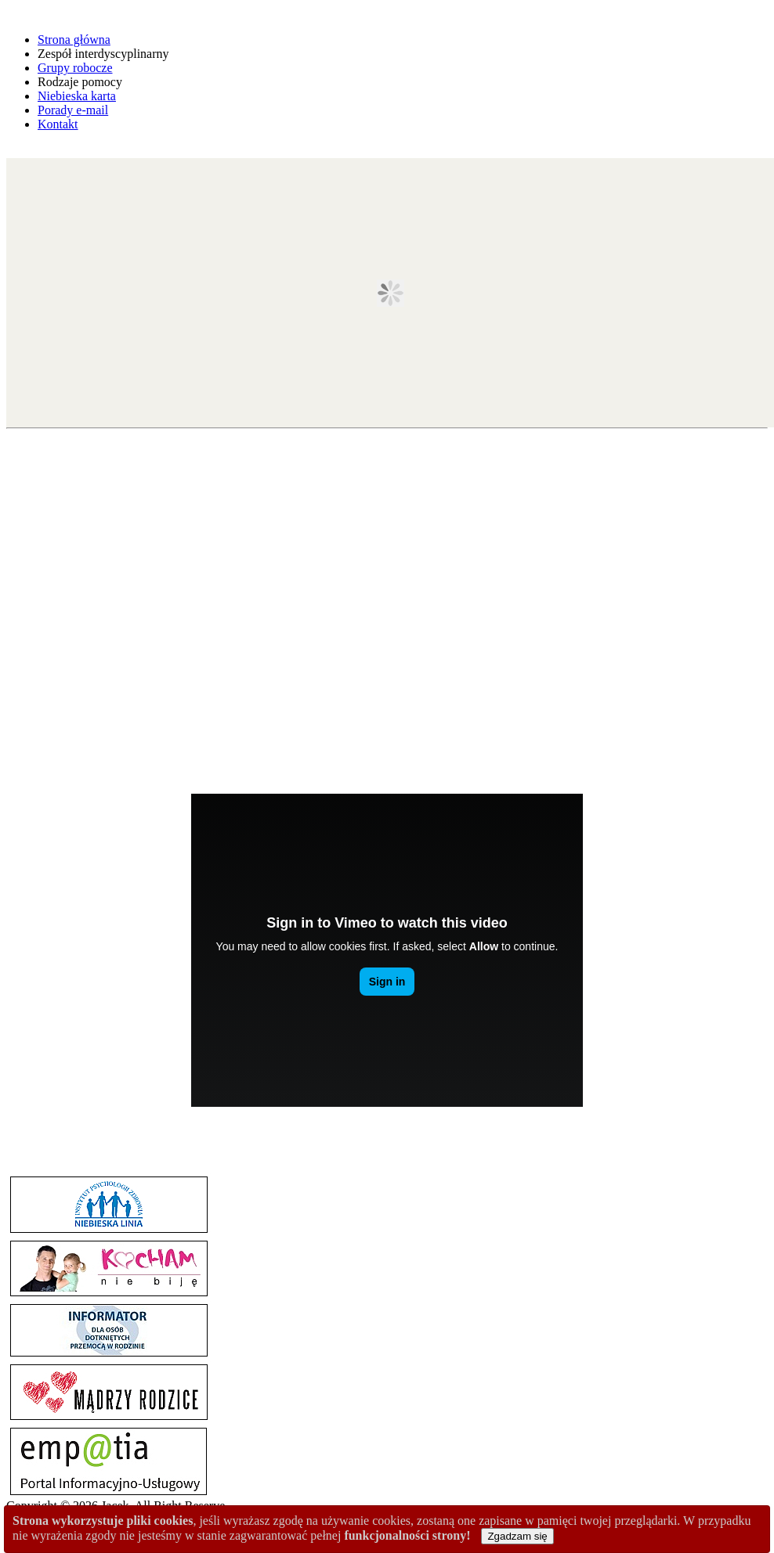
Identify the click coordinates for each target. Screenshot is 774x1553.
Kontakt (58, 124)
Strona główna (74, 39)
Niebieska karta (77, 96)
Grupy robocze (75, 67)
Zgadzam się (517, 1536)
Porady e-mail (73, 110)
